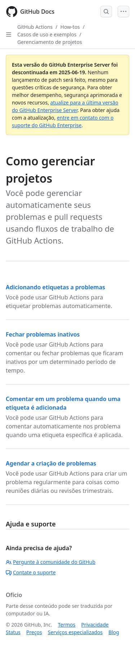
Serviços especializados (75, 632)
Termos (67, 624)
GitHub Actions (35, 26)
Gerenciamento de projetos (49, 42)
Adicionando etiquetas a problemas (55, 287)
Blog (113, 632)
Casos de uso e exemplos (47, 34)
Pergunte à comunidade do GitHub (50, 561)
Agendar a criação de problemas (51, 463)
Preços (34, 632)
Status (13, 632)
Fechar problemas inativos (43, 334)
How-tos (70, 26)
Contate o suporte (31, 572)
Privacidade (95, 624)
